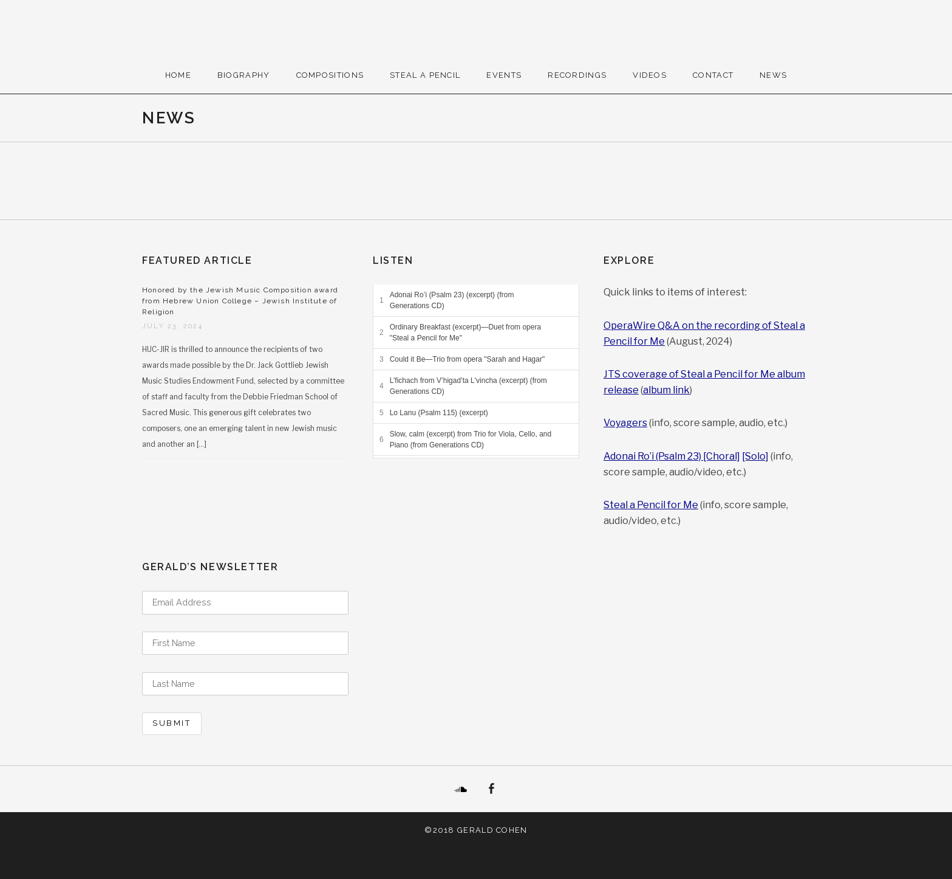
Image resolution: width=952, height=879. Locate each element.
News (773, 75)
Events (504, 75)
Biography (243, 75)
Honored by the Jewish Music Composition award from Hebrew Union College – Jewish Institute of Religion (240, 301)
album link (666, 390)
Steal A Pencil (425, 75)
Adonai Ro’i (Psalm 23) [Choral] (672, 456)
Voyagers (625, 423)
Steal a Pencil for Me (651, 505)
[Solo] (755, 456)
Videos (650, 75)
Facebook (491, 789)
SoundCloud (461, 789)
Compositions (330, 75)
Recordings (577, 75)
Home (178, 75)
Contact (713, 75)
